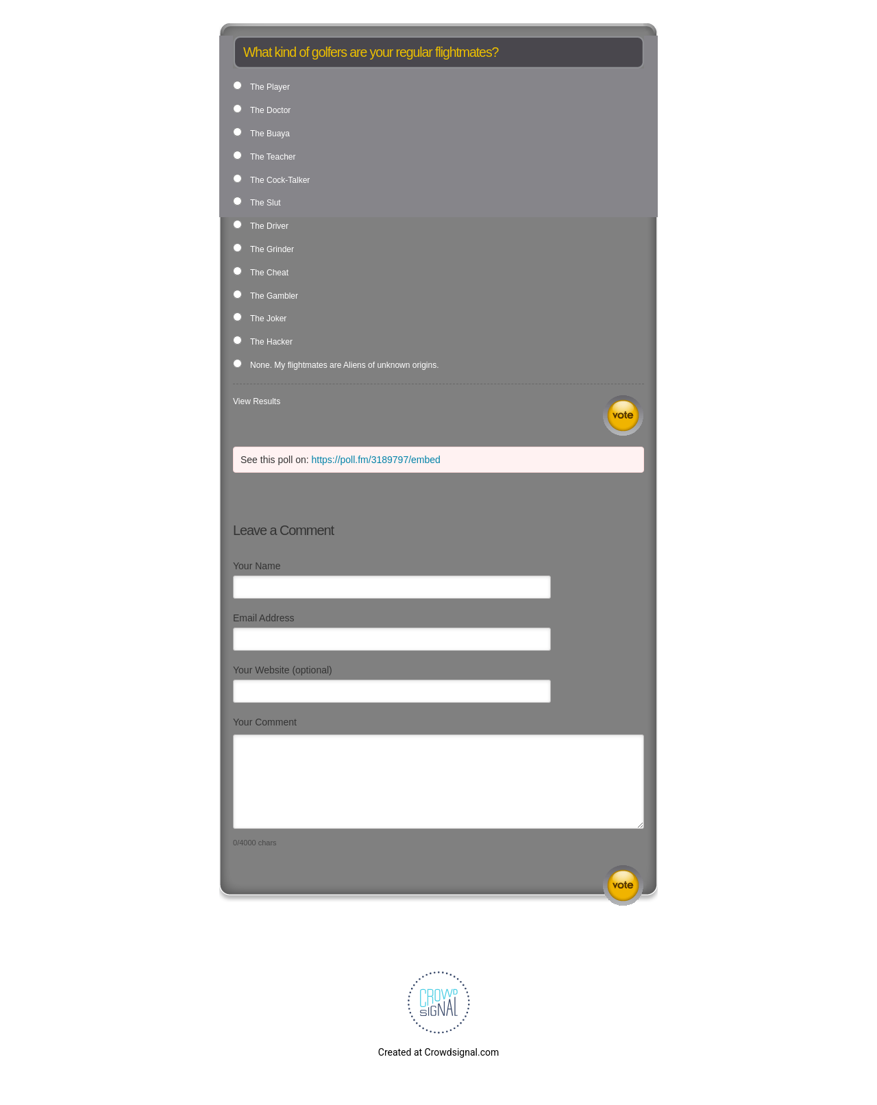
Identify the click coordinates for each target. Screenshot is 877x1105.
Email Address (263, 617)
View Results (256, 401)
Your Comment (265, 722)
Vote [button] (623, 415)
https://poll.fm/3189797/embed (376, 459)
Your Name (257, 565)
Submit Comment (623, 885)
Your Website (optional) (282, 670)
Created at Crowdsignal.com (438, 1052)
